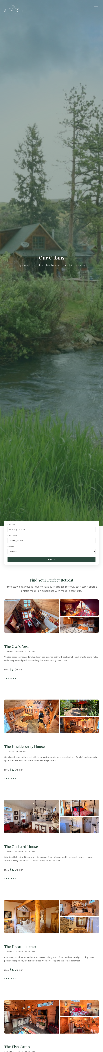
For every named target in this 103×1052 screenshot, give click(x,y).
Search (51, 559)
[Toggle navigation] (96, 7)
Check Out (12, 535)
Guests (11, 546)
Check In (11, 524)
